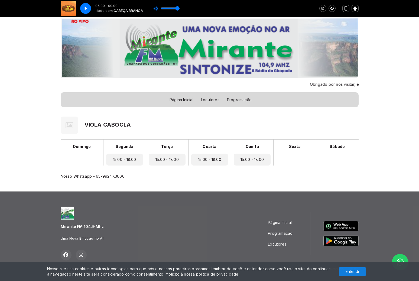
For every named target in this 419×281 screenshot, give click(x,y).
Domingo (82, 146)
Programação (239, 99)
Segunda (124, 146)
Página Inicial (181, 99)
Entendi (352, 271)
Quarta (209, 146)
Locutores (210, 99)
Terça (167, 146)
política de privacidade (217, 274)
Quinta (252, 146)
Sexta (295, 146)
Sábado (337, 146)
